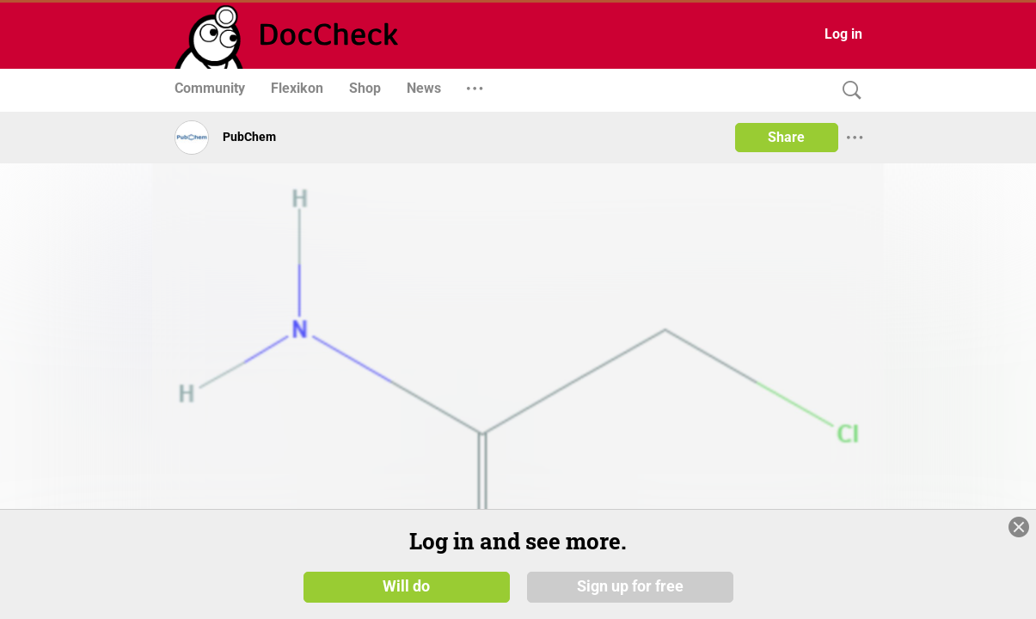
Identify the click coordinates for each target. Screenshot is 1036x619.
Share (786, 137)
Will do (406, 586)
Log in (843, 34)
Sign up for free (630, 586)
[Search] (847, 91)
